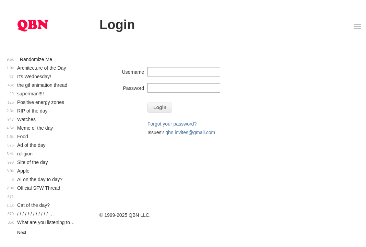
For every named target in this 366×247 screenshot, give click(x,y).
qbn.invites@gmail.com (190, 132)
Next (21, 232)
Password (133, 88)
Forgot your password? (172, 124)
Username (133, 72)
